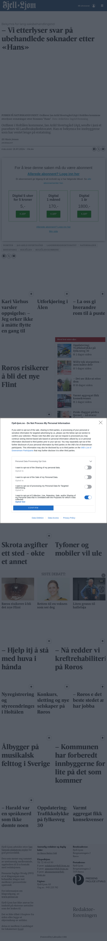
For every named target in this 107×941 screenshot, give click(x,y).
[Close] (101, 423)
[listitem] (53, 461)
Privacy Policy (69, 518)
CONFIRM (33, 508)
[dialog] (53, 470)
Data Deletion (38, 518)
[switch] (88, 467)
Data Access (53, 518)
